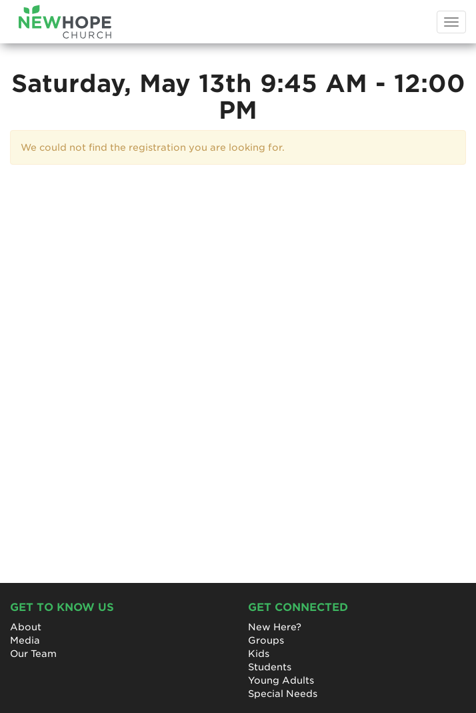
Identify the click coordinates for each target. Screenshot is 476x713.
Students (269, 667)
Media (25, 640)
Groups (266, 640)
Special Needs (282, 693)
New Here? (274, 627)
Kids (258, 653)
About (25, 627)
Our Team (33, 653)
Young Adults (281, 680)
